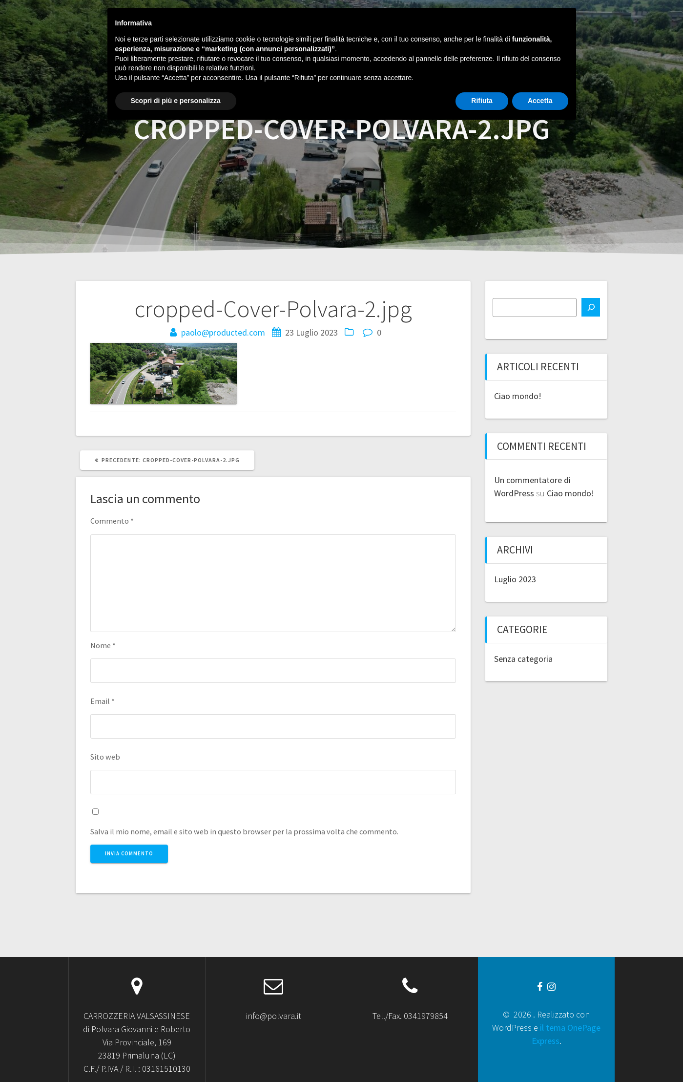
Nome (103, 645)
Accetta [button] (540, 1055)
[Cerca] (590, 307)
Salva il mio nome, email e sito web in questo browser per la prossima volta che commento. (244, 831)
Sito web (105, 757)
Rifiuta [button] (482, 1055)
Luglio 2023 (515, 579)
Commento (112, 521)
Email (102, 701)
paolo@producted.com (223, 332)
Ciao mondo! (517, 396)
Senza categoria (523, 658)
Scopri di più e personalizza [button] (176, 1055)
